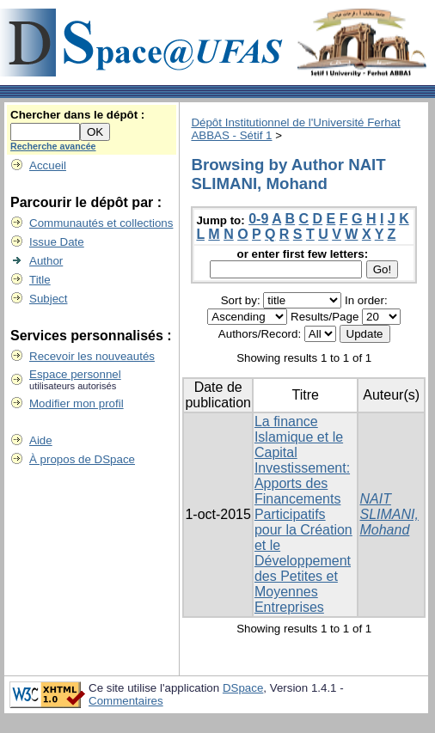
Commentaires (126, 700)
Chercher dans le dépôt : (77, 114)
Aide (40, 440)
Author (46, 260)
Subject (48, 298)
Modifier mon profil (76, 403)
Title (40, 279)
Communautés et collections (101, 223)
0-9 (258, 218)
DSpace (243, 687)
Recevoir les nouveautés (92, 356)
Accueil (47, 165)
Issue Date (56, 241)
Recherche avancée (53, 146)
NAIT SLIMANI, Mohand (388, 514)
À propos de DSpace (82, 459)
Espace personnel (75, 374)
